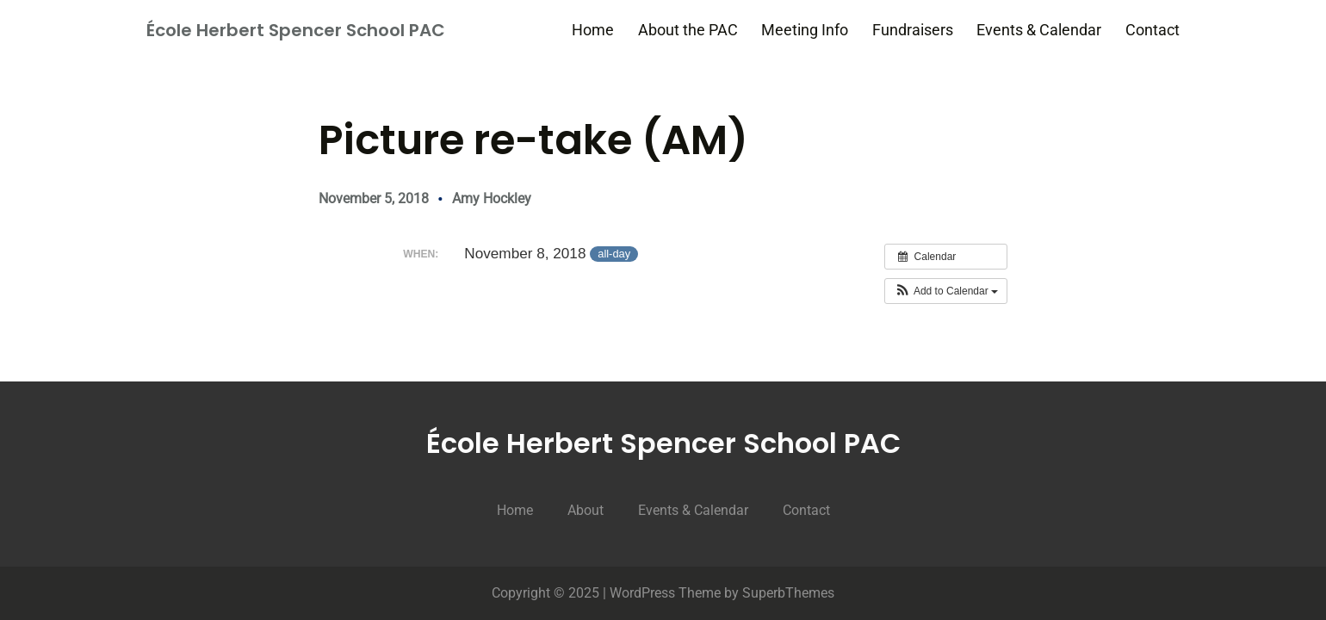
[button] (946, 291)
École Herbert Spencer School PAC (295, 30)
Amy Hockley (491, 198)
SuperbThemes (788, 593)
